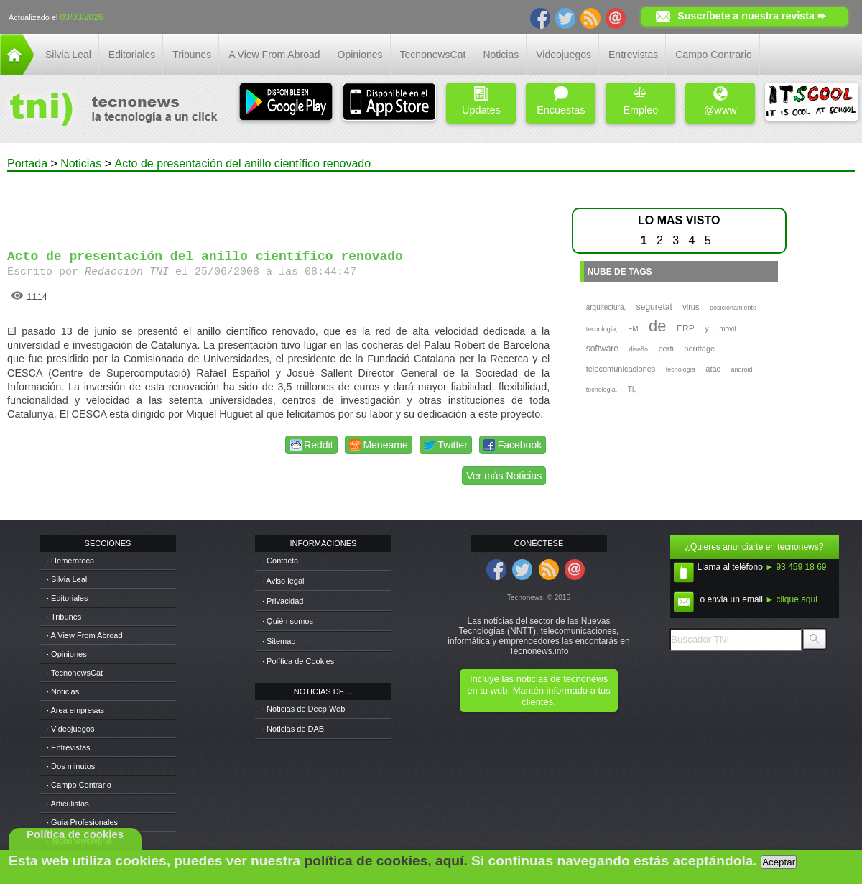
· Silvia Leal (67, 579)
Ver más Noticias (504, 476)
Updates (481, 101)
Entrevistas (633, 54)
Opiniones (360, 54)
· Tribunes (64, 616)
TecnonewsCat (433, 54)
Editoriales (131, 54)
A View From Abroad (274, 54)
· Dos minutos (71, 766)
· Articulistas (68, 803)
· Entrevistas (69, 747)
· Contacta (280, 560)
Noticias (501, 54)
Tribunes (191, 54)
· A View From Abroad (85, 635)
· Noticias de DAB (293, 728)
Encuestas (561, 101)
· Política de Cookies (298, 661)
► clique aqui (791, 599)
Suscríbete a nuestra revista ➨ (751, 16)
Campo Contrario (713, 54)
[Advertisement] (278, 204)
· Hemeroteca (70, 560)
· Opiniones (67, 654)
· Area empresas (75, 710)
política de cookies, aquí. (386, 860)
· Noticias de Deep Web (303, 708)
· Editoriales (67, 598)
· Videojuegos (70, 728)
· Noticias (63, 691)
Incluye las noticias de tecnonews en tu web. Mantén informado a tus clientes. (538, 690)
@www (720, 101)
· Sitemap (278, 641)
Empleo (640, 101)
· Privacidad (282, 601)
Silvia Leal (68, 54)
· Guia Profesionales (82, 822)
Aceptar (778, 862)
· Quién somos (287, 621)
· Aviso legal (283, 580)
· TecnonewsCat (75, 672)
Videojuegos (563, 54)
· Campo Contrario (79, 785)
